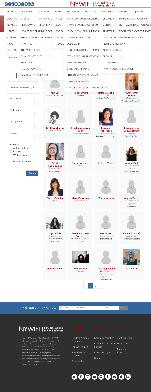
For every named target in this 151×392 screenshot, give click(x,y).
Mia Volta (131, 268)
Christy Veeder (55, 198)
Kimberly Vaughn (106, 163)
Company (14, 132)
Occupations (16, 121)
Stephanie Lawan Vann (80, 129)
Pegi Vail (55, 92)
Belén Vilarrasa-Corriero (80, 234)
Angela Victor (131, 198)
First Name (15, 98)
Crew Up (17, 151)
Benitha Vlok (80, 268)
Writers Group (20, 155)
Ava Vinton (106, 233)
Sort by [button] (21, 87)
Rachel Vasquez (80, 163)
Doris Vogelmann (106, 268)
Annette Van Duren (131, 94)
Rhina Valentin (106, 92)
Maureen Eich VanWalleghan (131, 129)
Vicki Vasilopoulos (55, 164)
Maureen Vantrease (106, 129)
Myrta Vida (55, 233)
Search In (14, 144)
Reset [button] (22, 75)
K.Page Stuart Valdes (80, 94)
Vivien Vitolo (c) (131, 233)
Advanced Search (22, 160)
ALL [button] (75, 62)
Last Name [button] (14, 57)
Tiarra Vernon (106, 198)
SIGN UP (123, 308)
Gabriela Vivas (55, 268)
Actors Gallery (20, 147)
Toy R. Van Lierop (55, 127)
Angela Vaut (131, 163)
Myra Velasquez (80, 198)
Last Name (15, 109)
